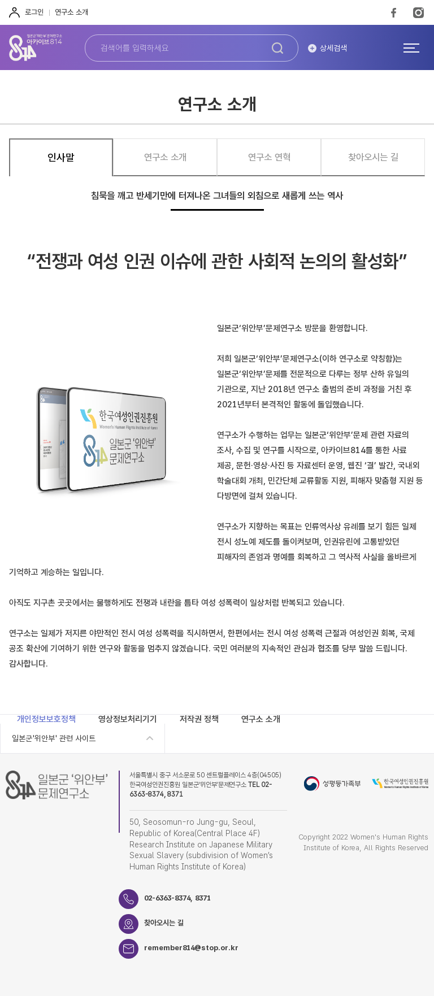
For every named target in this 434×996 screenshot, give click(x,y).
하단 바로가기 (0, 0)
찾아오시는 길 (164, 923)
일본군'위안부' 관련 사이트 (54, 738)
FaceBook (393, 12)
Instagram (418, 12)
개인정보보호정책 (46, 719)
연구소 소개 (71, 12)
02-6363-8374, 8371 (177, 898)
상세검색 (333, 48)
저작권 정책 (199, 719)
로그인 (34, 12)
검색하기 (277, 48)
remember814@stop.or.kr (191, 947)
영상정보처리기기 (127, 719)
